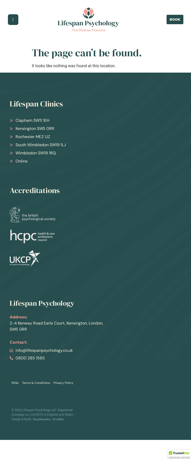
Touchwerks (41, 419)
